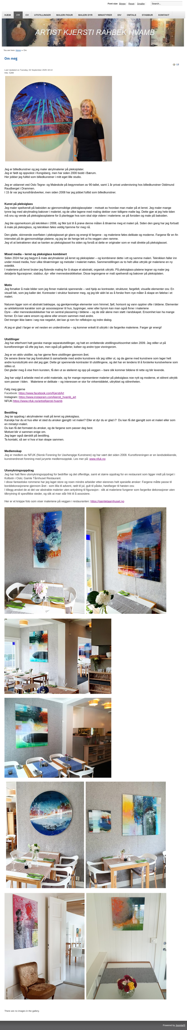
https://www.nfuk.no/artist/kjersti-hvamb (37, 401)
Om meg (10, 58)
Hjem (7, 15)
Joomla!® (180, 1025)
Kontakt (163, 15)
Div (119, 15)
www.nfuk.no (97, 458)
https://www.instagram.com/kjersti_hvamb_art (47, 397)
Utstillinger (42, 15)
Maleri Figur (64, 15)
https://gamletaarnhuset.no (107, 501)
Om (18, 15)
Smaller (141, 3)
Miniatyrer (105, 15)
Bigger (122, 3)
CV (27, 15)
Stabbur (147, 15)
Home (18, 50)
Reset (131, 3)
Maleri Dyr (85, 15)
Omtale (131, 15)
